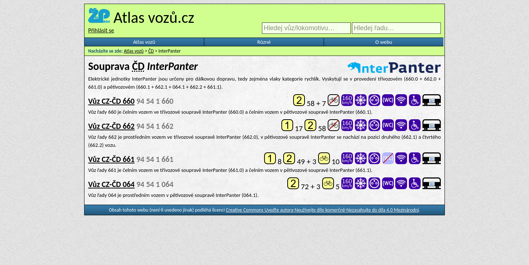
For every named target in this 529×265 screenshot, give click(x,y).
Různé (263, 42)
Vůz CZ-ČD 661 (111, 159)
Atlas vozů (144, 42)
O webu (383, 42)
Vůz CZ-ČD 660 (111, 101)
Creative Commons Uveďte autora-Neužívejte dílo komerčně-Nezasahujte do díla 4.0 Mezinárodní (322, 210)
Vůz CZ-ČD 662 (111, 126)
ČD (151, 51)
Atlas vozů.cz (154, 17)
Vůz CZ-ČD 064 (111, 184)
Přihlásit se (101, 30)
